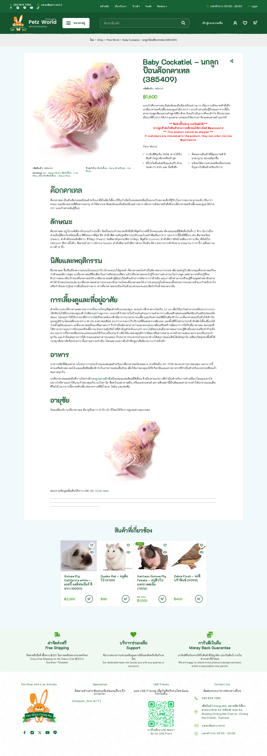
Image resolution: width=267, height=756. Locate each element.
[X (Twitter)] (40, 732)
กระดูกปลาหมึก (99, 378)
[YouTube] (31, 7)
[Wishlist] (245, 23)
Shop (100, 39)
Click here (101, 490)
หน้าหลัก (104, 6)
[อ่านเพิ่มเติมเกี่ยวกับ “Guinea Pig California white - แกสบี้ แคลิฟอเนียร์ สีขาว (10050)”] (89, 599)
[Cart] (255, 23)
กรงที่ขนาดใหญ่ (97, 309)
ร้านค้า (136, 6)
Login (255, 6)
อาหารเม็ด (56, 364)
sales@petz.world (51, 4)
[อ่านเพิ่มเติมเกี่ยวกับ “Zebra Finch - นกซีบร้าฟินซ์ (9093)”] (199, 599)
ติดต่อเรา (162, 6)
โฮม (92, 39)
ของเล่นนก (148, 325)
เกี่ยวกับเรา (121, 6)
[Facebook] (11, 7)
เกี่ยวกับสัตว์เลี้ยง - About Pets (54, 175)
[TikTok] (38, 7)
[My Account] (235, 23)
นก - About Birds (52, 172)
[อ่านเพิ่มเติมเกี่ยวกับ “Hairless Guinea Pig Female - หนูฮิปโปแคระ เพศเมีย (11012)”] (162, 599)
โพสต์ (148, 6)
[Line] (24, 7)
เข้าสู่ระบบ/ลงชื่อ (212, 23)
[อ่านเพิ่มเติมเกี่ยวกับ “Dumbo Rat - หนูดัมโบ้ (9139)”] (125, 599)
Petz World (113, 39)
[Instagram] (17, 7)
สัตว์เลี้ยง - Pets (105, 168)
